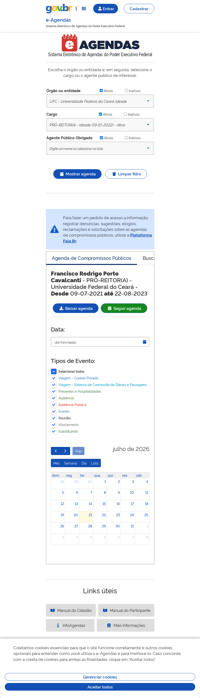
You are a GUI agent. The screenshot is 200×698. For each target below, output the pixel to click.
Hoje (78, 451)
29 (76, 481)
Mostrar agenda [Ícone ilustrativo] (77, 173)
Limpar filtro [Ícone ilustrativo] (126, 173)
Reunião (65, 418)
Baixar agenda (76, 308)
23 (118, 514)
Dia (84, 463)
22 (104, 514)
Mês (56, 463)
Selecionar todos (71, 371)
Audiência (66, 398)
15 (104, 503)
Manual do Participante (126, 610)
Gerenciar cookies (100, 676)
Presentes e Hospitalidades (80, 391)
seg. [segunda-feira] (69, 475)
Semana (70, 463)
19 (62, 514)
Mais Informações (125, 625)
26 (62, 526)
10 (132, 492)
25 (146, 514)
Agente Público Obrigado (69, 137)
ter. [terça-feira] (82, 475)
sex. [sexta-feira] (125, 475)
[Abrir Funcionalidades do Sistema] (84, 8)
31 (132, 526)
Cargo (51, 114)
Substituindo (68, 431)
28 (62, 481)
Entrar (105, 8)
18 (146, 503)
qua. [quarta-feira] (97, 475)
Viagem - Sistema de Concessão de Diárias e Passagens (103, 384)
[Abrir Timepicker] (144, 342)
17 (132, 503)
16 (118, 503)
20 (76, 514)
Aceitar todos (100, 686)
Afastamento (68, 424)
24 (132, 514)
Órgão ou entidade (63, 90)
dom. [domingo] (56, 475)
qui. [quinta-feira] (110, 475)
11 (146, 492)
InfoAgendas (70, 625)
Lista (94, 463)
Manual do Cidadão (71, 610)
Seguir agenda (124, 308)
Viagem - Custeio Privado (78, 378)
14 (90, 503)
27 (76, 526)
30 (90, 481)
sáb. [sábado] (139, 475)
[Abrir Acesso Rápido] (76, 8)
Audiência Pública (72, 404)
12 (62, 503)
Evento (64, 411)
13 (76, 503)
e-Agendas (58, 19)
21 (90, 514)
